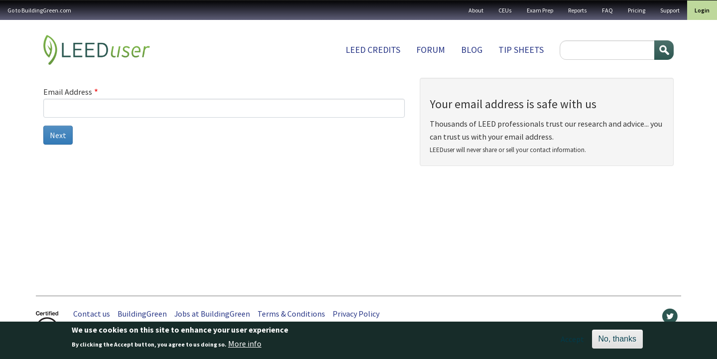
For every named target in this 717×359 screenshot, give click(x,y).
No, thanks (617, 341)
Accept (572, 341)
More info (244, 346)
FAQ (607, 10)
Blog (471, 49)
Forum (430, 49)
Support (670, 10)
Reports (577, 10)
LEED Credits (373, 49)
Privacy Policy (356, 314)
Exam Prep (540, 10)
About (476, 10)
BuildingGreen (142, 314)
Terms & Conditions (291, 314)
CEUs (505, 10)
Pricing (636, 10)
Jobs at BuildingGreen (212, 314)
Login (702, 10)
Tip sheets (521, 49)
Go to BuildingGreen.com (39, 10)
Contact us (91, 314)
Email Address (67, 92)
